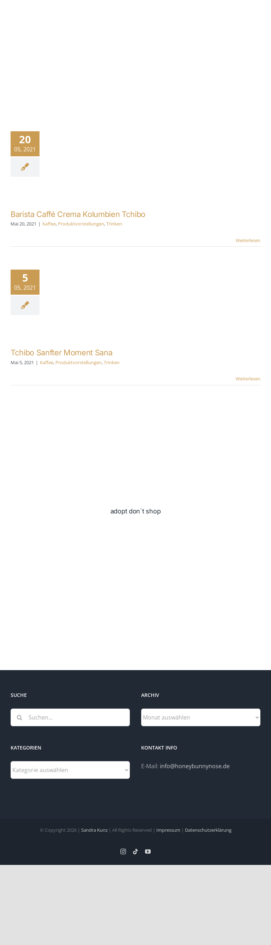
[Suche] (19, 717)
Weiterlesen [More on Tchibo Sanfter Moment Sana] (248, 378)
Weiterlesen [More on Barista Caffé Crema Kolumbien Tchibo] (248, 240)
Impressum (168, 830)
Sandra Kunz (94, 830)
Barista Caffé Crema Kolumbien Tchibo (78, 214)
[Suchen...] (70, 717)
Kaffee (49, 224)
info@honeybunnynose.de (195, 766)
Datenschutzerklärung (208, 830)
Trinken (114, 224)
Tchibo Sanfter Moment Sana (61, 352)
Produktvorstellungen (81, 224)
